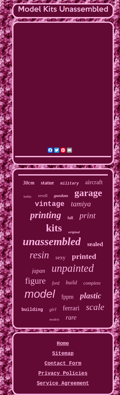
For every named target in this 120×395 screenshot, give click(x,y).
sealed (95, 244)
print (87, 215)
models (54, 319)
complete (92, 283)
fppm (67, 297)
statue (47, 182)
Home (63, 344)
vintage (49, 204)
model (40, 294)
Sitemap (63, 353)
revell (43, 195)
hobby (28, 196)
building (32, 309)
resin (39, 255)
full (70, 218)
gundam (61, 195)
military (69, 183)
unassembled (52, 241)
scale (95, 307)
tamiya (81, 204)
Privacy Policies (63, 373)
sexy (60, 257)
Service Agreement (63, 383)
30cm (29, 182)
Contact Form (62, 363)
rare (71, 317)
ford (56, 283)
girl (52, 309)
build (71, 282)
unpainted (73, 268)
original (74, 232)
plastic (90, 295)
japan (38, 271)
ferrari (71, 308)
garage (88, 192)
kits (54, 228)
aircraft (94, 182)
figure (35, 281)
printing (45, 215)
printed (84, 256)
